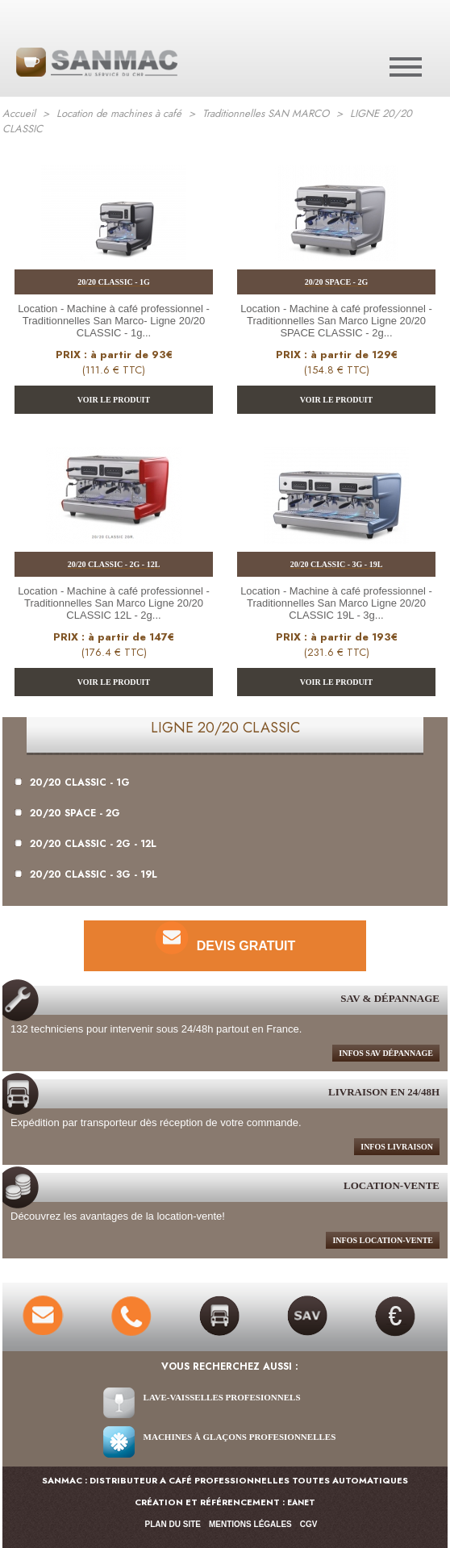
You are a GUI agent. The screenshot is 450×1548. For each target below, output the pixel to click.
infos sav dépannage (386, 1053)
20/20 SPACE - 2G (67, 813)
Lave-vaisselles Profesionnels (222, 1397)
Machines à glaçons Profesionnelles (240, 1437)
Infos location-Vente (382, 1240)
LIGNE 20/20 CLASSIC (225, 727)
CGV (309, 1524)
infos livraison (396, 1146)
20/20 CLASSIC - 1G (72, 782)
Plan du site (173, 1524)
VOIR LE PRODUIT (113, 399)
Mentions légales (250, 1524)
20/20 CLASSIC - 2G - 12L (85, 844)
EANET (301, 1502)
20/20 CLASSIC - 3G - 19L (86, 874)
